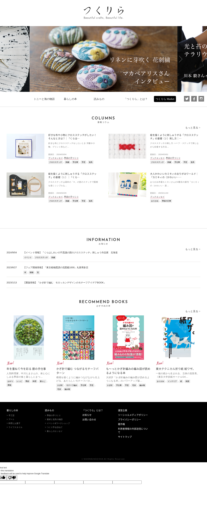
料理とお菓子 (14, 423)
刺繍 (67, 162)
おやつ (10, 381)
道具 (90, 162)
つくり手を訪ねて (55, 427)
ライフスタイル (15, 427)
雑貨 (187, 381)
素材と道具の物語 (55, 419)
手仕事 (75, 162)
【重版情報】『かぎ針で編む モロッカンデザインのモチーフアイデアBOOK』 (64, 282)
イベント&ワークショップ (58, 423)
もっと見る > (192, 127)
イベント (28, 257)
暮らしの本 (12, 410)
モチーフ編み (71, 385)
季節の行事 (166, 201)
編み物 (67, 389)
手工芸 (11, 415)
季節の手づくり (71, 158)
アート (11, 419)
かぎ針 (60, 385)
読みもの (49, 410)
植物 (31, 272)
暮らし (42, 381)
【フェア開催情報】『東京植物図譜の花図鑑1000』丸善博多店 (55, 267)
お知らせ (87, 415)
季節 (27, 381)
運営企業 (122, 410)
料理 (34, 381)
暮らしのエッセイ (55, 431)
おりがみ (154, 201)
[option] (103, 59)
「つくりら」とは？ (92, 410)
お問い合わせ (89, 419)
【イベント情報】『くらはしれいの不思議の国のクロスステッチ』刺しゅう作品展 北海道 (70, 252)
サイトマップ (125, 437)
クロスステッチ (55, 162)
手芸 (83, 162)
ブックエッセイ (55, 158)
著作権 (121, 424)
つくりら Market (165, 99)
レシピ (19, 381)
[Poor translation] (12, 477)
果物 (9, 385)
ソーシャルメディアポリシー (133, 415)
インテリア (172, 381)
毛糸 (59, 389)
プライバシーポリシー (129, 419)
